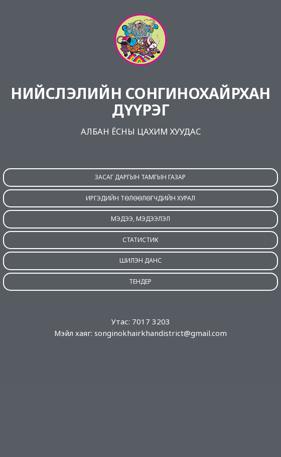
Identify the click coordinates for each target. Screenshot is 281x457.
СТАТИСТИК (140, 240)
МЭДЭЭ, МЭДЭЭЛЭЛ (140, 218)
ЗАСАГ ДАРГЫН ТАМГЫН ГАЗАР (140, 177)
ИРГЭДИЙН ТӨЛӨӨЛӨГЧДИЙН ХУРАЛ (140, 198)
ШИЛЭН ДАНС (140, 260)
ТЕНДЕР (140, 281)
